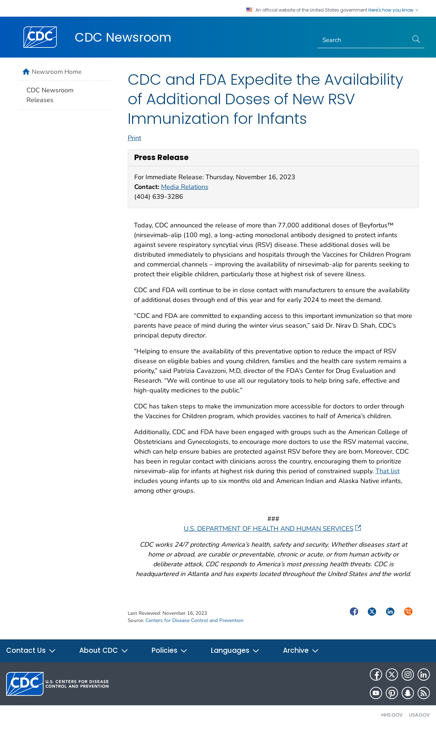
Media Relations (184, 186)
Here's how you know (393, 10)
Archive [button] (301, 650)
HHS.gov (392, 714)
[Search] (362, 40)
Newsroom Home (56, 71)
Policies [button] (170, 650)
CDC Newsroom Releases (49, 95)
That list (387, 471)
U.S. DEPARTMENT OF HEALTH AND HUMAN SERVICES (272, 528)
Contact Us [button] (31, 650)
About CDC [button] (103, 650)
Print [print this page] (134, 138)
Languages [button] (235, 650)
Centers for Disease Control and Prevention (194, 620)
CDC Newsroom (123, 37)
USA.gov (419, 714)
